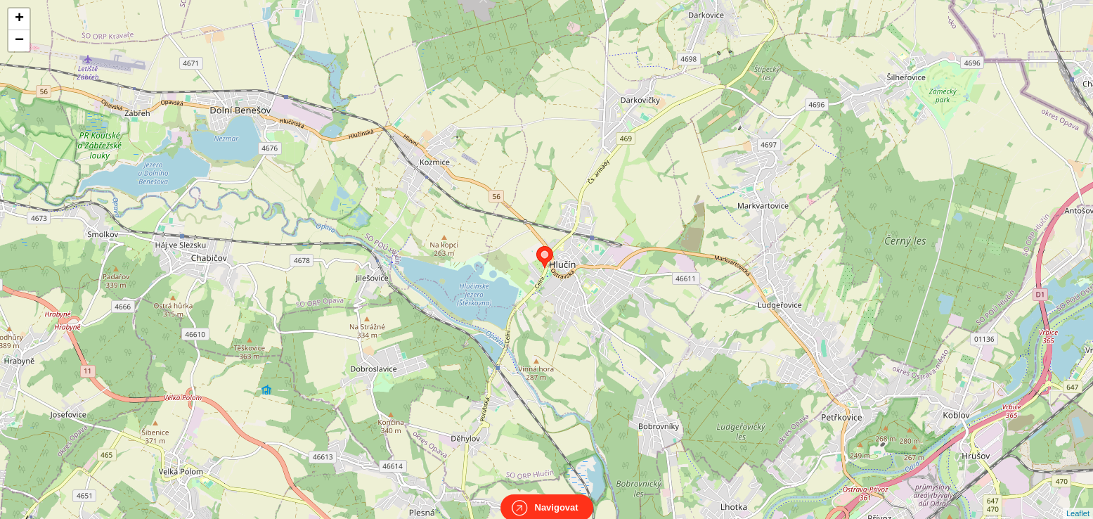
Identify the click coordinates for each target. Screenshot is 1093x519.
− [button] (19, 40)
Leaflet (1077, 500)
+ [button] (19, 19)
